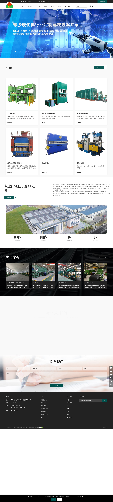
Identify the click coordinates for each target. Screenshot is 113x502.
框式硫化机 (44, 405)
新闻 (59, 6)
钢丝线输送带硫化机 (82, 205)
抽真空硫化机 (80, 255)
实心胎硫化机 (11, 205)
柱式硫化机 (44, 402)
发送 (105, 400)
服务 (52, 6)
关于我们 (30, 6)
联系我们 (67, 6)
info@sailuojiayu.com (16, 402)
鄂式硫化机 (45, 255)
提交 (56, 385)
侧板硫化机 (44, 400)
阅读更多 (99, 63)
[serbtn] (85, 6)
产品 (38, 6)
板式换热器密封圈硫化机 (14, 255)
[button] (100, 257)
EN (92, 6)
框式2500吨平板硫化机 (48, 205)
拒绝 (60, 499)
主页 (22, 6)
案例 (45, 6)
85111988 (23, 407)
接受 (53, 499)
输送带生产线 (44, 408)
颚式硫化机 (44, 411)
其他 (42, 417)
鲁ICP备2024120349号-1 (33, 427)
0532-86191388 (15, 407)
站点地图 (105, 427)
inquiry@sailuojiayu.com (44, 1)
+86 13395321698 (26, 1)
